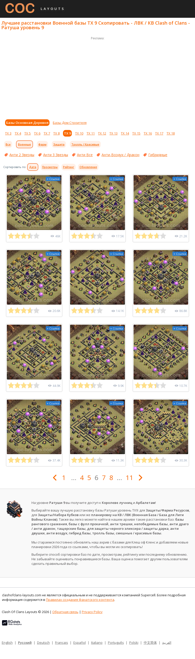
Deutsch (43, 642)
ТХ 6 (37, 133)
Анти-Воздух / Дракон (120, 154)
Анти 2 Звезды (21, 154)
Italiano (97, 642)
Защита (58, 144)
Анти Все (85, 154)
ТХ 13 (113, 133)
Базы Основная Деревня (27, 122)
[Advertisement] (97, 76)
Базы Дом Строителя (70, 122)
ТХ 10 (79, 133)
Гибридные (157, 154)
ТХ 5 (27, 133)
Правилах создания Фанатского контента (80, 599)
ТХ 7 (47, 133)
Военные (24, 144)
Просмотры (50, 167)
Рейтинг (68, 167)
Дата (32, 167)
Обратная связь (65, 611)
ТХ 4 (18, 133)
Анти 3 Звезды (55, 154)
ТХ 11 (91, 133)
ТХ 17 (159, 133)
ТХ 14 (125, 133)
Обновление (88, 167)
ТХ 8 (56, 133)
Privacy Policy (92, 611)
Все (8, 144)
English (7, 642)
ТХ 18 (171, 133)
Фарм (42, 144)
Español (79, 642)
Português (116, 642)
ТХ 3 (8, 133)
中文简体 (150, 642)
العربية (166, 642)
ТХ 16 (148, 133)
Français (61, 642)
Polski (133, 642)
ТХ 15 (136, 133)
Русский (25, 642)
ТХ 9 (67, 133)
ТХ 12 (102, 133)
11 (129, 477)
